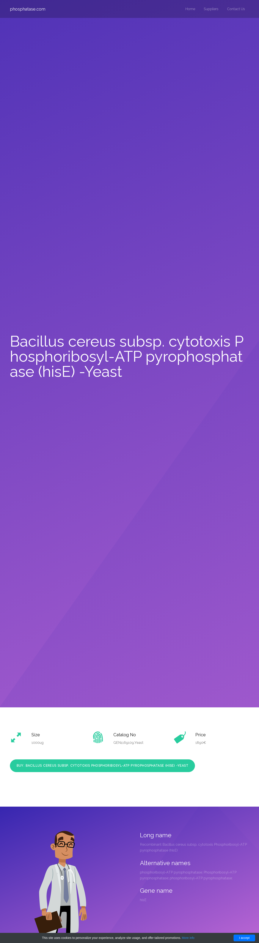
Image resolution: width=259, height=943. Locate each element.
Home (190, 9)
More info (188, 938)
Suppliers (211, 9)
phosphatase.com (27, 9)
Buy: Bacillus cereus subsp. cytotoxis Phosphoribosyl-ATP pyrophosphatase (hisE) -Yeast (102, 765)
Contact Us (236, 9)
